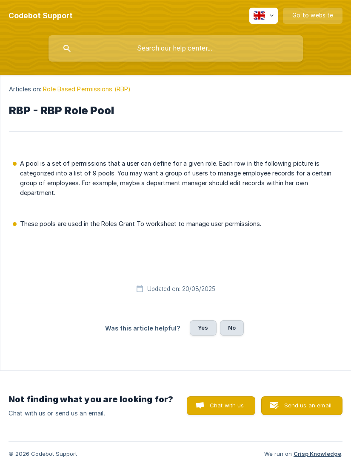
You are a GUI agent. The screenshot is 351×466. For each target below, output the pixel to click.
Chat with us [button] (227, 405)
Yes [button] (203, 327)
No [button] (232, 327)
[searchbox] (176, 48)
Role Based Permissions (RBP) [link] (87, 89)
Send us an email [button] (307, 405)
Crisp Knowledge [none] (317, 453)
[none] (41, 16)
